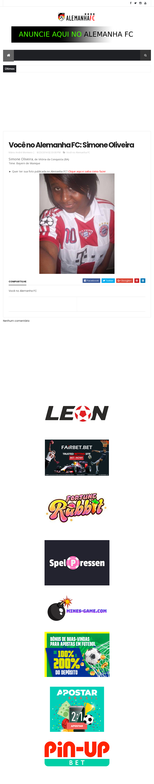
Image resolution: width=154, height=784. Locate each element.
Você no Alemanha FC (78, 152)
